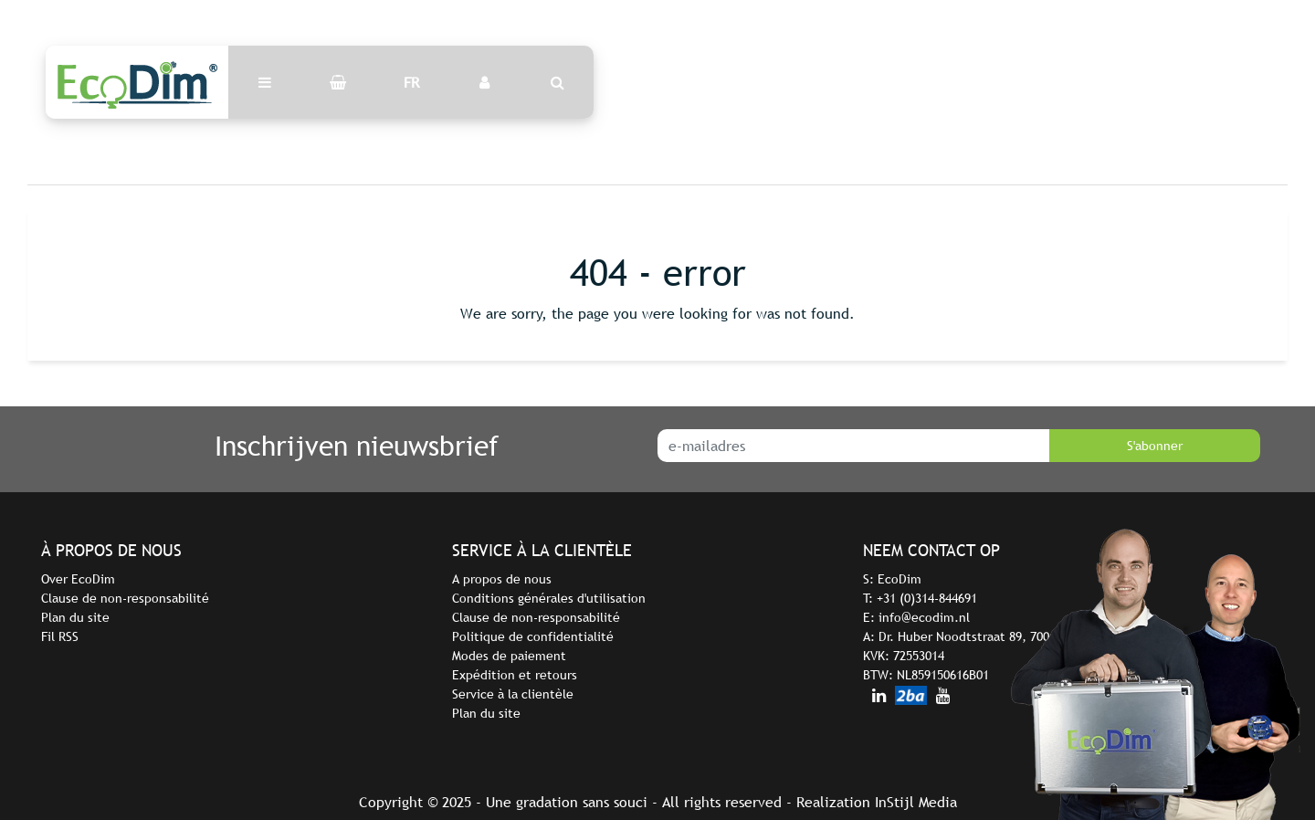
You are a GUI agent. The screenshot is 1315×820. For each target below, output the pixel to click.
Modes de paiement (509, 655)
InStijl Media (916, 802)
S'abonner (1155, 445)
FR (411, 82)
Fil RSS (60, 636)
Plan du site (75, 617)
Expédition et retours (514, 675)
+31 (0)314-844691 (927, 598)
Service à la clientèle (512, 694)
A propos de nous (502, 579)
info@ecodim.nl (924, 617)
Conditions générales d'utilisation (549, 598)
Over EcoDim (78, 579)
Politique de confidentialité (533, 636)
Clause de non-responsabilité (125, 598)
